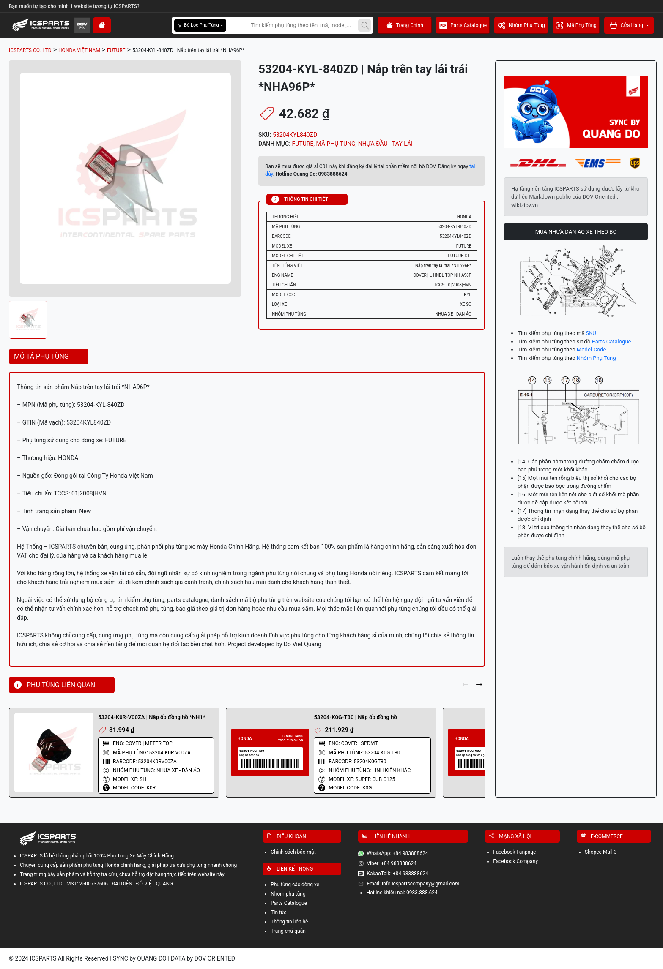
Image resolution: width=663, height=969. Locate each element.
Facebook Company (515, 861)
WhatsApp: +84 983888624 (397, 853)
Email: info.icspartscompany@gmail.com (413, 884)
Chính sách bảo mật (293, 852)
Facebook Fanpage (514, 852)
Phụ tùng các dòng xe (295, 884)
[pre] (465, 685)
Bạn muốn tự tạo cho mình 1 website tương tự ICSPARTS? (74, 6)
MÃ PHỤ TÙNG (336, 143)
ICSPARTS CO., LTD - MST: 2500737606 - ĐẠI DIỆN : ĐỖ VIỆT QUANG (96, 884)
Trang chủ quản (288, 931)
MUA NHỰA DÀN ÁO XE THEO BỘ (576, 232)
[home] (102, 25)
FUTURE (303, 143)
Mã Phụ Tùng (576, 25)
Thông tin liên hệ (289, 922)
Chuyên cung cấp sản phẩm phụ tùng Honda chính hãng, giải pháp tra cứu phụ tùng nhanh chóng (128, 865)
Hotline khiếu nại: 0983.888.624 (401, 893)
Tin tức (278, 912)
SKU (591, 333)
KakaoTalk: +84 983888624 (397, 873)
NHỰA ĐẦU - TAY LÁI (385, 143)
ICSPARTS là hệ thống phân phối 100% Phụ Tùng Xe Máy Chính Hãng (97, 856)
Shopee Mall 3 (601, 852)
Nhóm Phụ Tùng (521, 25)
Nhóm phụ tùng (288, 894)
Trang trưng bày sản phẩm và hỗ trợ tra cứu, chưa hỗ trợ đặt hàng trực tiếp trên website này (122, 874)
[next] (479, 685)
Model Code (591, 349)
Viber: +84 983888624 (391, 863)
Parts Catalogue (463, 25)
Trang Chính (404, 25)
